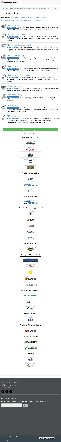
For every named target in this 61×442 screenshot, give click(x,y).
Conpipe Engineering (30, 141)
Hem (4, 8)
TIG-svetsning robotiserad (17, 116)
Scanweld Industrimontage (30, 165)
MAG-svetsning (13, 25)
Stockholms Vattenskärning (30, 247)
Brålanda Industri (30, 236)
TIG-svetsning (12, 105)
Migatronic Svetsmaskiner (30, 294)
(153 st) (36, 137)
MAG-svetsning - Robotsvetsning (19, 34)
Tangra (30, 282)
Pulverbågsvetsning (8, 20)
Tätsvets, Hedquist (30, 183)
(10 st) (38, 255)
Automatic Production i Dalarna (30, 258)
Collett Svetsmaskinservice (30, 300)
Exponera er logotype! (29, 130)
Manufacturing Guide (11, 2)
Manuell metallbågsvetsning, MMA (20, 45)
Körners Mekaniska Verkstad (30, 159)
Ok (41, 438)
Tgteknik (30, 189)
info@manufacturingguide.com (8, 385)
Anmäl (25, 405)
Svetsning (37, 8)
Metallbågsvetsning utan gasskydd (22, 17)
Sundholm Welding (30, 264)
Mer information (49, 438)
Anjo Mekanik (31, 177)
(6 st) (41, 208)
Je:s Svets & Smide (30, 217)
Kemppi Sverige (30, 276)
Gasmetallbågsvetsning (42, 17)
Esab (30, 270)
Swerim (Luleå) (30, 340)
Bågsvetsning (53, 8)
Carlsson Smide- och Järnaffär (30, 224)
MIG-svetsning (13, 66)
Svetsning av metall (45, 8)
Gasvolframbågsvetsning (24, 20)
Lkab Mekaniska (30, 153)
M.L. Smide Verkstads (30, 211)
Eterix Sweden (30, 357)
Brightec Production (30, 147)
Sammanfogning (20, 8)
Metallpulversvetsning (15, 55)
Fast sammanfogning (30, 8)
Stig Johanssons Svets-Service (30, 230)
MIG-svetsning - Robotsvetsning (19, 75)
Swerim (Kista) (30, 346)
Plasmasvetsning (39, 20)
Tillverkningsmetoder (11, 8)
